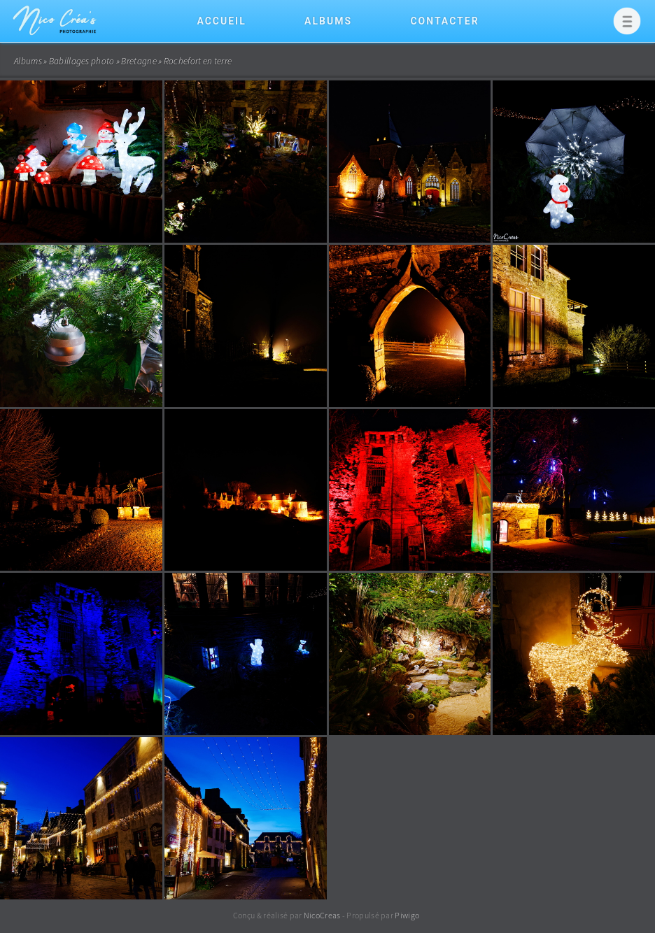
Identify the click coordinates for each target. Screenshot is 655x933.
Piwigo (407, 915)
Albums (328, 21)
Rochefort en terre (198, 61)
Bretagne (138, 61)
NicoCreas (322, 915)
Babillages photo (82, 61)
